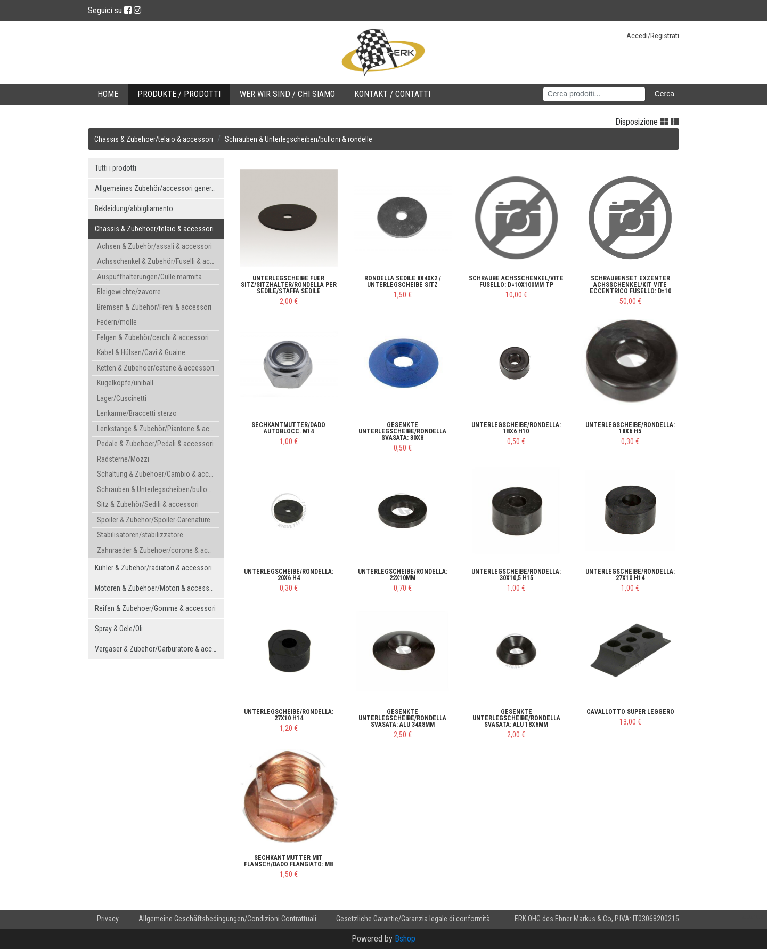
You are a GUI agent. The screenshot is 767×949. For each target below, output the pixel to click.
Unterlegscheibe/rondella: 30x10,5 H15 (516, 574)
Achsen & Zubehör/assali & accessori (154, 246)
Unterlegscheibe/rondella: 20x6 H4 (288, 574)
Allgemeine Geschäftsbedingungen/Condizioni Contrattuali (227, 918)
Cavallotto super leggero (630, 712)
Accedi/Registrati (652, 35)
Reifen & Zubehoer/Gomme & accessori (155, 608)
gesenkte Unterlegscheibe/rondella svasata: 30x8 (402, 431)
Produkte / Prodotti (179, 94)
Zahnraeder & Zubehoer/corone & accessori (158, 550)
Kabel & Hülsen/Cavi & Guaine (141, 352)
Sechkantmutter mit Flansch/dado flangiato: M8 (288, 861)
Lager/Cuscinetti (121, 398)
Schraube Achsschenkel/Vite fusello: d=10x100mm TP (516, 281)
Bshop (405, 939)
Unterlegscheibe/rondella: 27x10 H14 (630, 574)
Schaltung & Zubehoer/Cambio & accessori (158, 474)
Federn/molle (117, 322)
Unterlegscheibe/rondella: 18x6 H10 (516, 428)
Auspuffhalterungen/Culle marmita (149, 276)
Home (107, 94)
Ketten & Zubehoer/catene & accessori (155, 368)
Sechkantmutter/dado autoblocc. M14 (288, 428)
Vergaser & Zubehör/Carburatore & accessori (159, 649)
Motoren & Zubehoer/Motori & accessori (156, 588)
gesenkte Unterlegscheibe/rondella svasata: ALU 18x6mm (516, 718)
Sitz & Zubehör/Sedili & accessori (148, 504)
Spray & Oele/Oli (119, 628)
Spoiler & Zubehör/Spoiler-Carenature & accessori (158, 520)
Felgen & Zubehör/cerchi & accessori (153, 337)
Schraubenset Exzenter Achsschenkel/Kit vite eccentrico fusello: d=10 (630, 284)
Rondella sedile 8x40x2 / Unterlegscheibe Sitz (402, 281)
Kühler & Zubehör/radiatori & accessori (153, 568)
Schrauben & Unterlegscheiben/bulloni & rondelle (298, 139)
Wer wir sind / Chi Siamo (287, 94)
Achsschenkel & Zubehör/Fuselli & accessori (158, 261)
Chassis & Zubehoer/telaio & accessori (153, 139)
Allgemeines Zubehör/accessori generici (156, 188)
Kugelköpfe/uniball (125, 383)
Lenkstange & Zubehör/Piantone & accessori (158, 428)
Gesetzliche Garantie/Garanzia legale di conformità (413, 918)
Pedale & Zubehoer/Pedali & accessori (155, 443)
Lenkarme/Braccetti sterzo (137, 413)
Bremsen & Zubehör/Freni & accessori (154, 307)
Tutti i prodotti (115, 168)
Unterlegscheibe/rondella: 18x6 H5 (630, 428)
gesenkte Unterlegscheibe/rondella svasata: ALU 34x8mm (402, 718)
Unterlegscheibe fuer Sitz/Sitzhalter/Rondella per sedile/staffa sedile (289, 284)
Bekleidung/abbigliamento (134, 208)
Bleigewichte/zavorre (129, 291)
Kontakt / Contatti (392, 94)
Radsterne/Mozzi (123, 459)
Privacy (108, 918)
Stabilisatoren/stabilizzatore (140, 534)
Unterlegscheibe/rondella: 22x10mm (402, 574)
